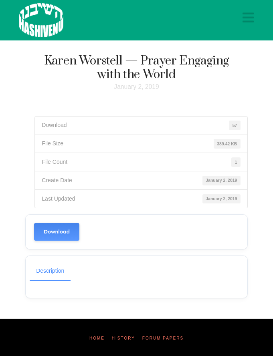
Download (57, 231)
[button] (248, 17)
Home (97, 338)
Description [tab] (50, 271)
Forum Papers (163, 338)
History (123, 338)
